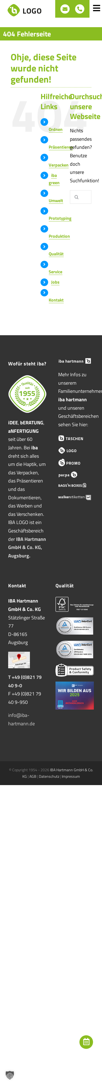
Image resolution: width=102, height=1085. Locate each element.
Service (55, 271)
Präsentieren (61, 147)
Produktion (59, 236)
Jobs (55, 282)
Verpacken (59, 165)
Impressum (71, 776)
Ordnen (56, 129)
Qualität (56, 253)
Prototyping (60, 218)
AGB (32, 776)
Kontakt (56, 300)
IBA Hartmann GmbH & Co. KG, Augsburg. (27, 547)
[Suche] (77, 197)
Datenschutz (49, 776)
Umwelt (56, 200)
